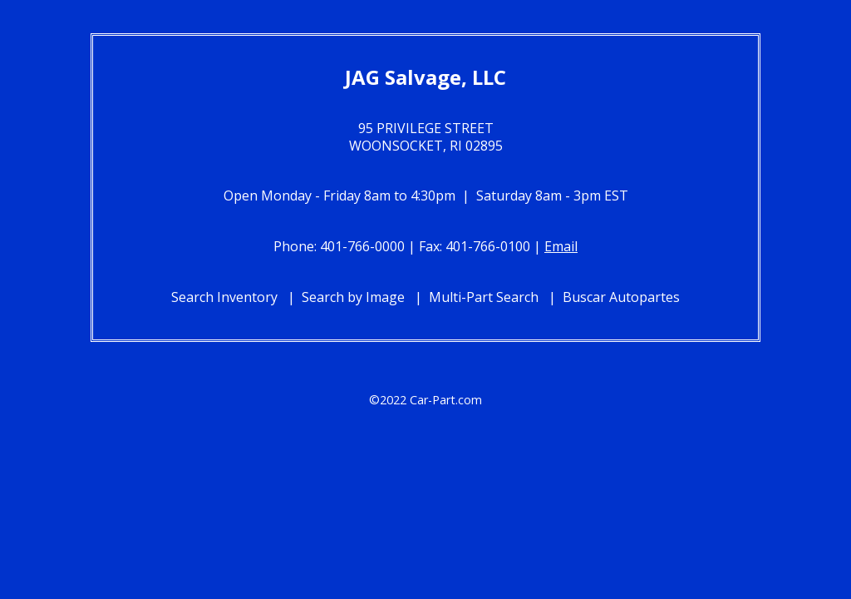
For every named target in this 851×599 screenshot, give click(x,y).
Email (561, 246)
